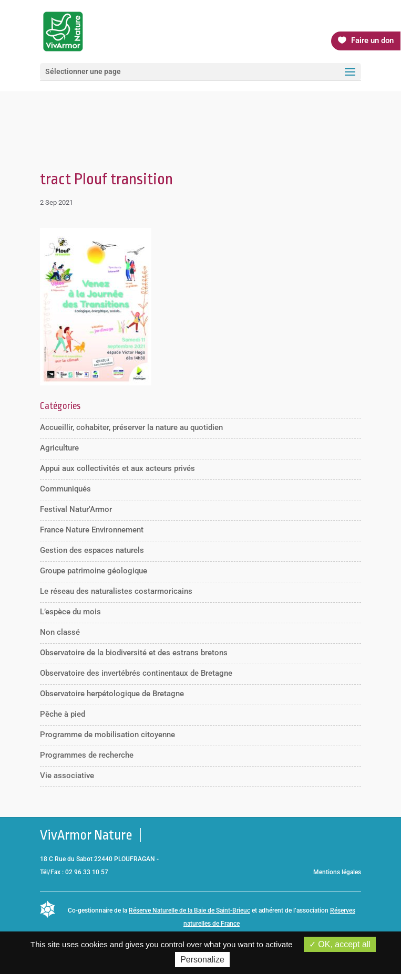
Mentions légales (337, 872)
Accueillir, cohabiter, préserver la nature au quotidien (131, 427)
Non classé (60, 632)
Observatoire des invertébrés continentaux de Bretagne (136, 673)
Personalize (202, 959)
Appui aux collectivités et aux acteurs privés (117, 468)
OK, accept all (340, 944)
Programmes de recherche (86, 755)
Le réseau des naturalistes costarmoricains (116, 591)
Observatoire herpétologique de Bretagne (112, 693)
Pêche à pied (62, 714)
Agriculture (59, 448)
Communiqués (65, 489)
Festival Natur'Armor (76, 509)
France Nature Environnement (91, 530)
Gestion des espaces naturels (92, 550)
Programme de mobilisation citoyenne (107, 734)
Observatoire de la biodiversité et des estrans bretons (134, 652)
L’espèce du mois (70, 611)
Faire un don (372, 40)
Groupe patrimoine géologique (93, 570)
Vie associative (67, 775)
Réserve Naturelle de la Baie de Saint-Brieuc (189, 910)
